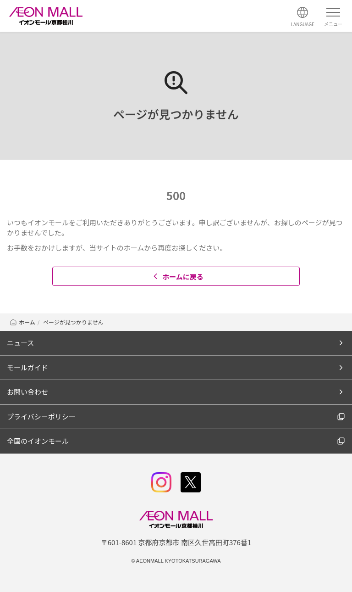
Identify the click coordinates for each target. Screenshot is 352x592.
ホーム (22, 322)
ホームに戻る (177, 276)
